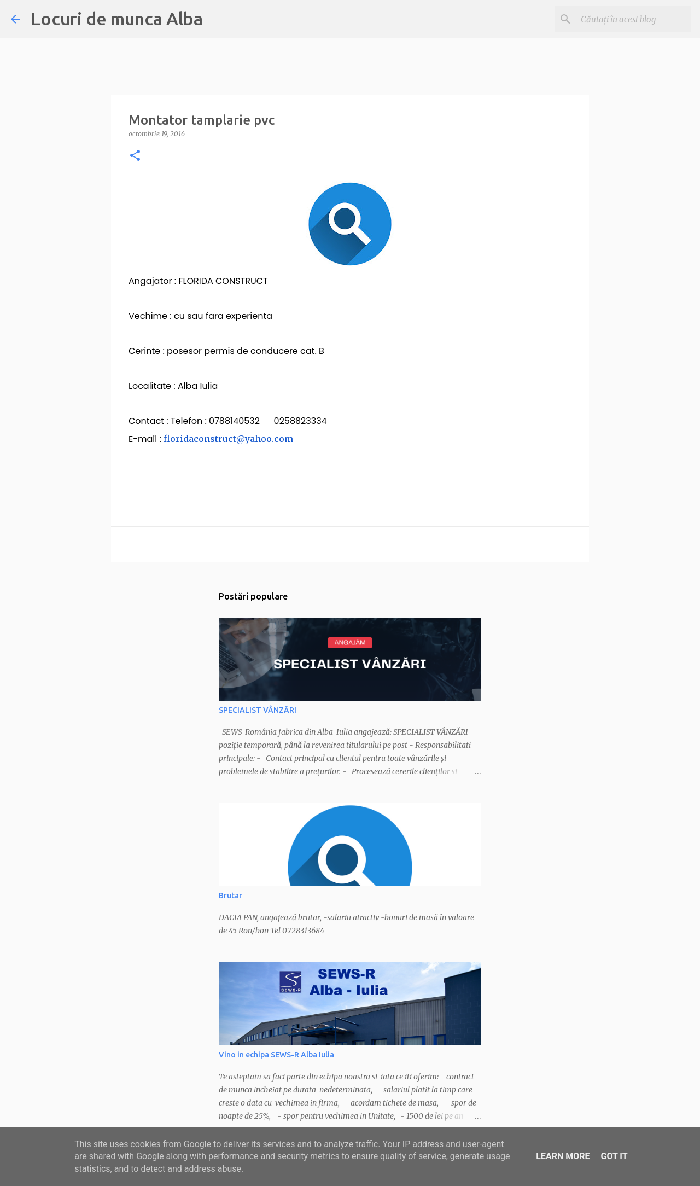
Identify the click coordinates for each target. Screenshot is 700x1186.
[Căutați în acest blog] (633, 19)
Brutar (230, 895)
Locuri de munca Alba (117, 18)
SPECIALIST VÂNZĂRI (257, 710)
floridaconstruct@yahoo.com (228, 438)
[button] (135, 156)
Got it (613, 1156)
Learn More (563, 1156)
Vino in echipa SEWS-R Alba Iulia (276, 1054)
